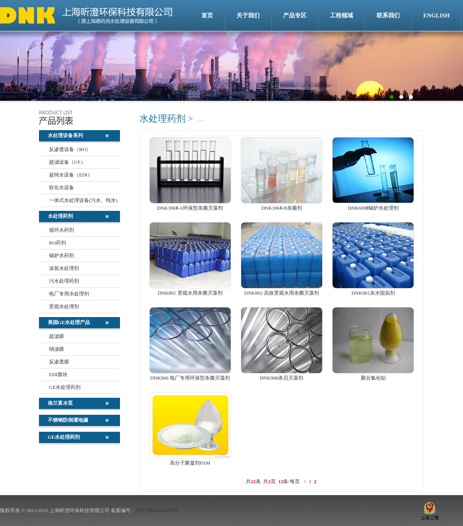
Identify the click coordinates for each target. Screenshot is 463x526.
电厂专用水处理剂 (69, 294)
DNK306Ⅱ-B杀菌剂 (281, 208)
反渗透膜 (59, 362)
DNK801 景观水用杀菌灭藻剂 (190, 293)
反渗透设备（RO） (70, 149)
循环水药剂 (61, 230)
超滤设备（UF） (67, 162)
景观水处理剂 (64, 306)
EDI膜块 (58, 374)
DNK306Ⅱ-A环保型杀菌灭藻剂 (190, 208)
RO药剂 (57, 243)
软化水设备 (61, 187)
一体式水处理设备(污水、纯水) (83, 200)
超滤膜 (56, 336)
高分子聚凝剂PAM (190, 463)
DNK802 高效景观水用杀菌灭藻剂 (281, 293)
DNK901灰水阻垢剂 (373, 293)
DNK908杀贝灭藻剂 (282, 378)
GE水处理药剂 (65, 387)
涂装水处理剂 (64, 268)
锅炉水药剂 (61, 255)
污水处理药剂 (64, 281)
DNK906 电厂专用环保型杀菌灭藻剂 (190, 378)
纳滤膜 (56, 349)
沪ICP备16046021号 (157, 510)
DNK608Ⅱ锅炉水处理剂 (373, 208)
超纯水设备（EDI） (71, 175)
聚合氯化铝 (373, 378)
